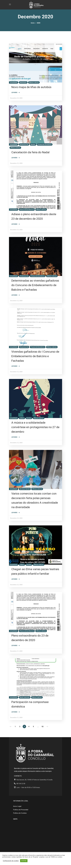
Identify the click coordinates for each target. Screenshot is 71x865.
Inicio (33, 23)
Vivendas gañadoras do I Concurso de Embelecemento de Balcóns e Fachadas (35, 356)
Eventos (33, 144)
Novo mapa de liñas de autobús (31, 87)
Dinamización (24, 144)
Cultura (22, 418)
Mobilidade (23, 82)
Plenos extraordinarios (27, 209)
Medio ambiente (25, 697)
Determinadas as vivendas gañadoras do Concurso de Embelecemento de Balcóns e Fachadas (35, 285)
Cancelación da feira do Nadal (30, 152)
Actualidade (13, 82)
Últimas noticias (34, 82)
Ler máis (14, 92)
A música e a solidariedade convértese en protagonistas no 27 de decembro (35, 427)
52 (42, 726)
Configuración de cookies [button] (11, 861)
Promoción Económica (45, 144)
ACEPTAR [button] (23, 860)
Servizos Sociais (25, 489)
